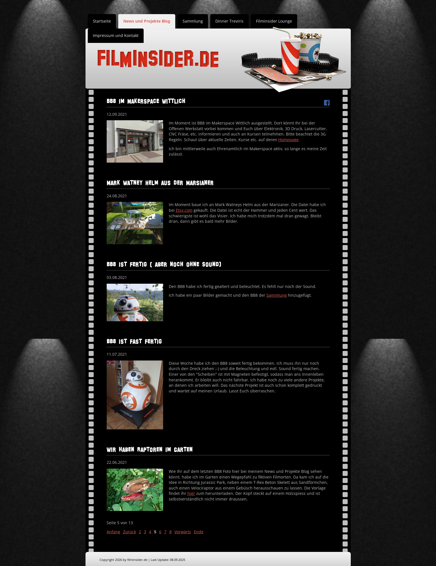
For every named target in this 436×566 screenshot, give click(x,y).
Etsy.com (184, 210)
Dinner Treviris (229, 21)
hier (191, 493)
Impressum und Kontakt (116, 35)
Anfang (113, 531)
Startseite (102, 21)
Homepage (288, 139)
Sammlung (193, 21)
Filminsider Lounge (274, 21)
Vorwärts (182, 531)
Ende (198, 531)
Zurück (129, 531)
